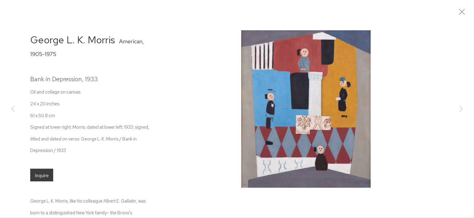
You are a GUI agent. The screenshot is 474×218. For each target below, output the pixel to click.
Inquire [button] (42, 177)
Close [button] (463, 13)
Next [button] (461, 109)
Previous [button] (13, 109)
